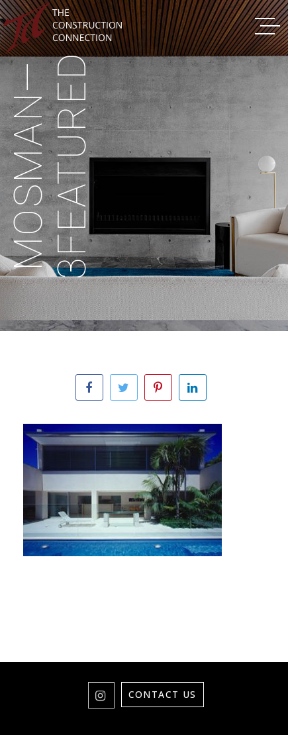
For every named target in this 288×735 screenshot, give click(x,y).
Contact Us (162, 694)
